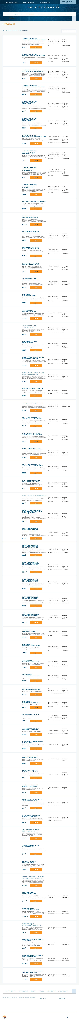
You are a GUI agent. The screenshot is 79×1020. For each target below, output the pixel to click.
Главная (5, 18)
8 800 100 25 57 (35, 7)
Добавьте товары (70, 2)
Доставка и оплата (45, 2)
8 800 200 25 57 (51, 7)
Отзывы (41, 991)
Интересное (23, 991)
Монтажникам (11, 991)
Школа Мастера (44, 14)
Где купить (18, 14)
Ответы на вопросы (28, 2)
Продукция (30, 14)
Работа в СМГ (63, 991)
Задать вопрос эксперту (12, 2)
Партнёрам (51, 991)
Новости (68, 14)
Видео (33, 991)
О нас (8, 14)
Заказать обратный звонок (68, 7)
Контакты (57, 14)
